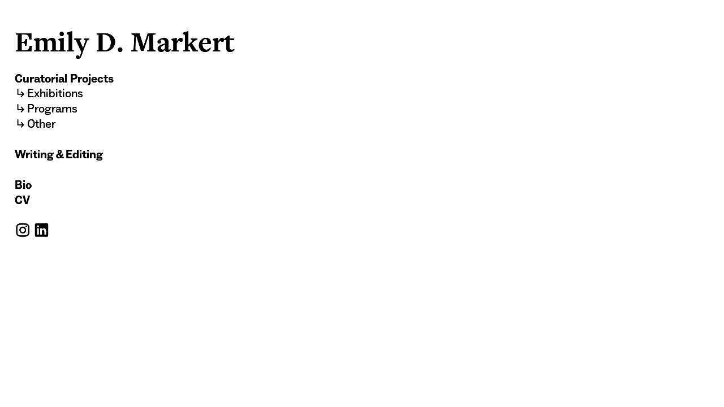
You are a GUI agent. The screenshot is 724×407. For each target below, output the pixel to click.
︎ (23, 230)
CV (22, 200)
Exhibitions (55, 93)
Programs (52, 108)
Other (41, 123)
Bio (23, 184)
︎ (41, 230)
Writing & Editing (59, 154)
